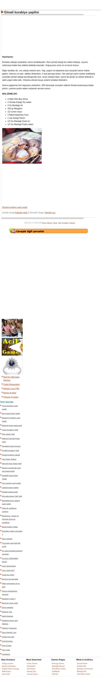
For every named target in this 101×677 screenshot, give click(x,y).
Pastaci (72, 223)
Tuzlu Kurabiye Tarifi (10, 430)
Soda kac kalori (8, 575)
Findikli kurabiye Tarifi (10, 451)
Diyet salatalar (7, 607)
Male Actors (6, 671)
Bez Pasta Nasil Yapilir (11, 414)
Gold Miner (31, 666)
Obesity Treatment (9, 628)
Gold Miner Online (58, 669)
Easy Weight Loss (9, 633)
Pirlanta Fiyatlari (10, 397)
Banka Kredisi (9, 393)
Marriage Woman (58, 666)
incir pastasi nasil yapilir (11, 483)
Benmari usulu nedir (10, 603)
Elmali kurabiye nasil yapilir (14, 207)
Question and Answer (85, 669)
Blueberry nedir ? (9, 599)
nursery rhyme (32, 674)
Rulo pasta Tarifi (8, 434)
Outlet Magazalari (11, 384)
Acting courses (7, 663)
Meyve (49, 223)
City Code (6, 650)
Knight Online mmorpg (10, 669)
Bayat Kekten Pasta (10, 527)
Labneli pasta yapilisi (10, 488)
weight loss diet (8, 637)
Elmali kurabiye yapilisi (11, 455)
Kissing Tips (31, 671)
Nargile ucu (50, 212)
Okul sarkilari (7, 539)
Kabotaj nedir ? (22, 212)
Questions (6, 654)
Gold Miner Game (83, 674)
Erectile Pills (81, 666)
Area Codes (6, 646)
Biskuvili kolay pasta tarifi (12, 426)
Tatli (59, 223)
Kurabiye (65, 223)
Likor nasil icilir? (8, 570)
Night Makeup (7, 616)
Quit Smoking (7, 641)
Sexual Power (82, 663)
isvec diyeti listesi (9, 566)
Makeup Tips (7, 612)
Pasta (55, 223)
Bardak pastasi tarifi (10, 492)
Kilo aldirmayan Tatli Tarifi (12, 496)
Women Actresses (9, 666)
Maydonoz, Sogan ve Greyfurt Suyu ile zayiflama (10, 519)
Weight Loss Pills (11, 389)
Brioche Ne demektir (10, 579)
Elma (44, 223)
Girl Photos (31, 669)
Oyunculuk (6, 674)
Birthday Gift (81, 671)
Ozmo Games (32, 663)
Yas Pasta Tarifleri (9, 459)
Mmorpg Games (58, 663)
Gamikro (55, 674)
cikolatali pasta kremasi (11, 446)
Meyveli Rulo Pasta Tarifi (12, 464)
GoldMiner (56, 671)
